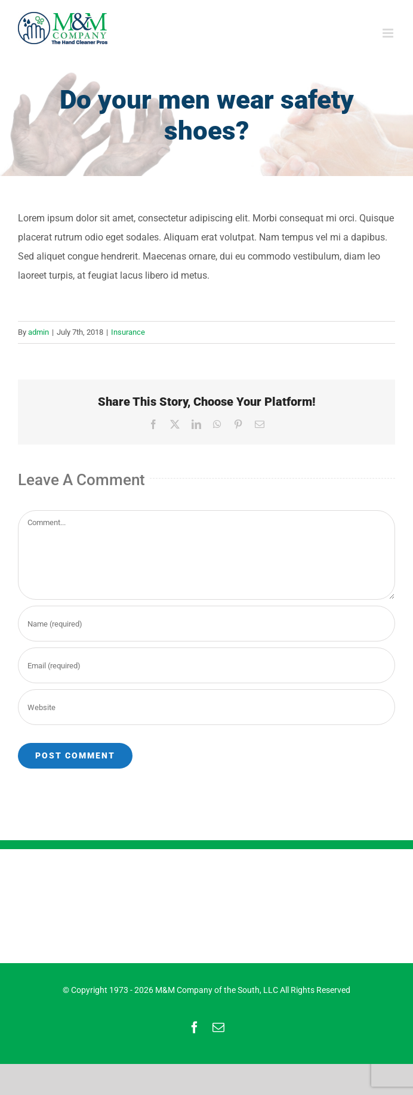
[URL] (206, 707)
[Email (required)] (206, 665)
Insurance (128, 332)
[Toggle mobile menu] (389, 33)
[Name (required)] (206, 623)
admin (38, 332)
